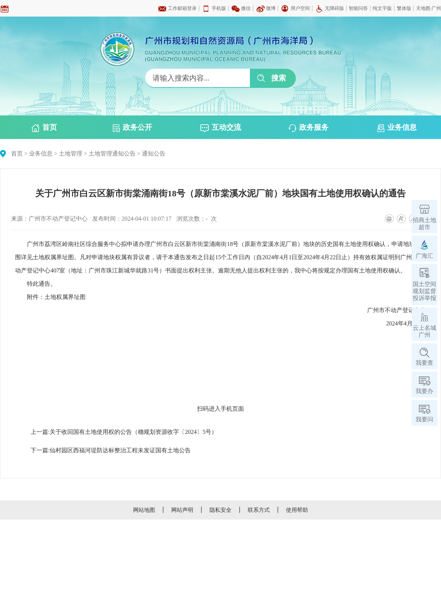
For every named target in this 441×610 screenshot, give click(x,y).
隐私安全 (220, 510)
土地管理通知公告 (112, 153)
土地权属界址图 (65, 297)
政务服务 (309, 127)
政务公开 (132, 127)
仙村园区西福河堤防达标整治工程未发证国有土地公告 (120, 450)
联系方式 (259, 510)
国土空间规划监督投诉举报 (424, 291)
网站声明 (182, 510)
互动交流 (220, 127)
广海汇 (424, 256)
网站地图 (144, 510)
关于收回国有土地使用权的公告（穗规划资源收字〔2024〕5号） (133, 432)
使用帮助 (297, 510)
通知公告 (153, 153)
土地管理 (70, 153)
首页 (44, 127)
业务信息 (397, 127)
